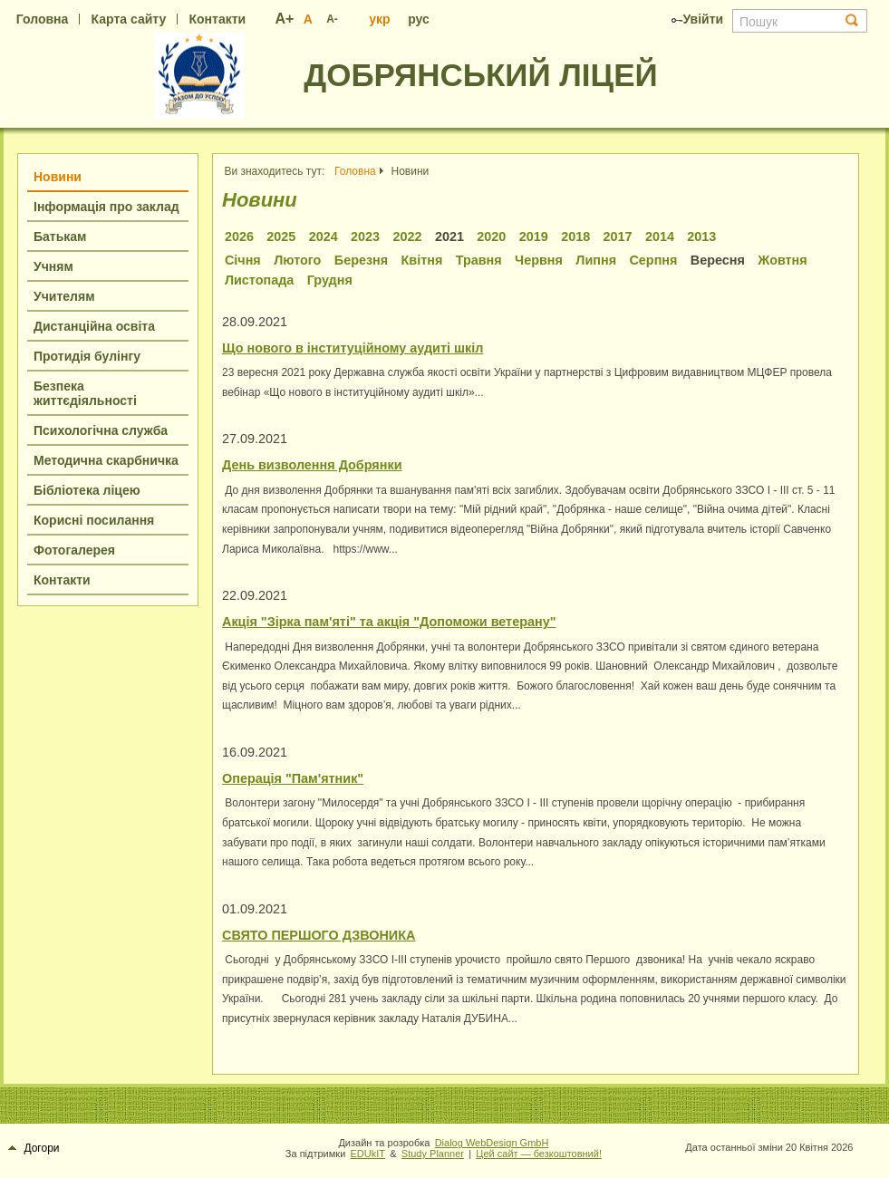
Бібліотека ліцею (87, 490)
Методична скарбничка (106, 460)
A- (332, 19)
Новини (58, 176)
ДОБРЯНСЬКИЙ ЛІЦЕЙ (480, 74)
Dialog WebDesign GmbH (492, 1142)
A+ (285, 18)
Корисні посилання (94, 520)
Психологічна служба (101, 430)
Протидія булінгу (87, 356)
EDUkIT (368, 1153)
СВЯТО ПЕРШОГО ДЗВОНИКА (318, 935)
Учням (53, 266)
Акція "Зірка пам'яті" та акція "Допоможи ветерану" (389, 621)
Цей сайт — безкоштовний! (539, 1153)
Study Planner (432, 1153)
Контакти (217, 19)
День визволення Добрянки (311, 465)
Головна (42, 19)
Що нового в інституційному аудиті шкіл (352, 348)
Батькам (60, 236)
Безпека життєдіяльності (85, 393)
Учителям (64, 296)
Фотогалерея (74, 550)
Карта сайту (129, 19)
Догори (34, 1148)
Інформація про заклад (106, 206)
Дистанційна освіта (94, 326)
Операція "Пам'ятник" (292, 778)
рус (419, 19)
